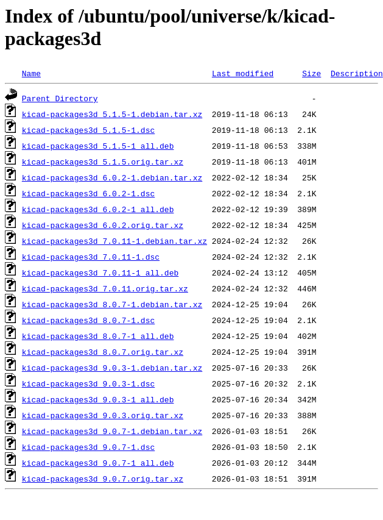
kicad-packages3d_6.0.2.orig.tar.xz (102, 224)
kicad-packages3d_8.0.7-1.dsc (88, 320)
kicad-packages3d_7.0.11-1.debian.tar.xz (114, 240)
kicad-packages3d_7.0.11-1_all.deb (100, 272)
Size (311, 73)
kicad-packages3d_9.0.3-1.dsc (88, 383)
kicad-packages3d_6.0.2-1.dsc (88, 193)
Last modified (242, 73)
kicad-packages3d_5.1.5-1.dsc (88, 129)
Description (357, 73)
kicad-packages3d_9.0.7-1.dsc (88, 446)
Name (31, 73)
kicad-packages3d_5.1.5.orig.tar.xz (102, 161)
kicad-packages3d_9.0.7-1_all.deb (98, 462)
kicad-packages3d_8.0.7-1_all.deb (98, 335)
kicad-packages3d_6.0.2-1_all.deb (98, 209)
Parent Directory (60, 98)
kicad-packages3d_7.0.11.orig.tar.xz (105, 288)
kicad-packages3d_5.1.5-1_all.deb (98, 145)
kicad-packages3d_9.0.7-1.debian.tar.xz (112, 431)
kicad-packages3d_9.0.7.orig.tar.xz (102, 478)
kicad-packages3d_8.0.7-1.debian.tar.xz (112, 304)
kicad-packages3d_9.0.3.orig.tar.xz (102, 415)
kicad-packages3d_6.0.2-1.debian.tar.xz (112, 177)
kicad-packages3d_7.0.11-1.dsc (91, 256)
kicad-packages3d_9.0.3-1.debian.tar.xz (112, 367)
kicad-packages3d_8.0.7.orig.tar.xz (102, 351)
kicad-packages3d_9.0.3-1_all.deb (98, 399)
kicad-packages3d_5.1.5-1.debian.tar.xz (112, 114)
